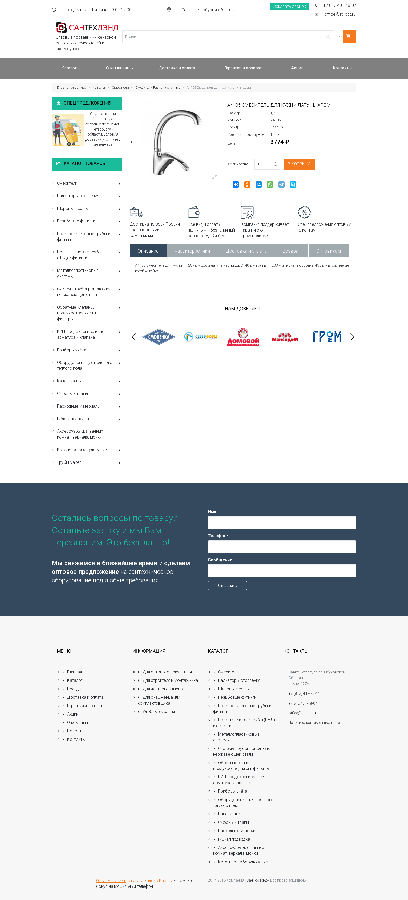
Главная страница (71, 87)
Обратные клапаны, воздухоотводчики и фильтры (89, 313)
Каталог (99, 87)
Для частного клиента (161, 688)
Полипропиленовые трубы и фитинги (89, 236)
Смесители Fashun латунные (157, 87)
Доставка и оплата (246, 251)
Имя (212, 511)
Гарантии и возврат (83, 705)
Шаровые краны (89, 209)
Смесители (120, 87)
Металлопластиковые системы (89, 273)
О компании (75, 722)
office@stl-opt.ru (339, 14)
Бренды (72, 688)
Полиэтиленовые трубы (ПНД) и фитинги (89, 254)
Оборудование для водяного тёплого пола (89, 365)
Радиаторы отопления (89, 196)
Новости (73, 731)
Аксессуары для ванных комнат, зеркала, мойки (80, 434)
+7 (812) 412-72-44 (304, 693)
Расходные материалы (89, 407)
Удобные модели (156, 711)
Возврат (292, 251)
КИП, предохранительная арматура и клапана (89, 334)
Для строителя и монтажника (168, 680)
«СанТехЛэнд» (257, 880)
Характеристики (192, 251)
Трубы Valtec (89, 463)
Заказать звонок (289, 6)
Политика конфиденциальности (316, 723)
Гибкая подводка (89, 419)
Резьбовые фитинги (89, 221)
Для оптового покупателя (165, 672)
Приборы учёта (89, 350)
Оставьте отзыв (111, 880)
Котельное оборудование (89, 450)
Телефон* (218, 535)
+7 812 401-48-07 (339, 5)
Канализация (89, 381)
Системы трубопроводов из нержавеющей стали (89, 291)
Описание (148, 251)
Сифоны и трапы (89, 394)
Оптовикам (328, 251)
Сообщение (220, 559)
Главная (72, 672)
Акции (70, 714)
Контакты (73, 739)
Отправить (227, 585)
